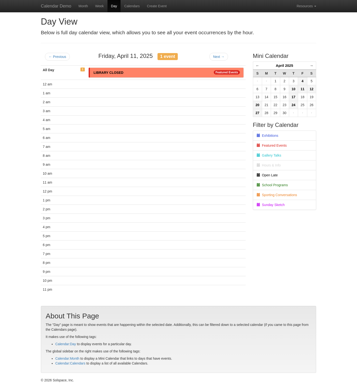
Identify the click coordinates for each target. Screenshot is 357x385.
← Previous (57, 57)
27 (257, 113)
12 (312, 89)
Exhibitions (267, 136)
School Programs (272, 185)
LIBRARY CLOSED (108, 73)
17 (293, 97)
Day (114, 6)
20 (257, 105)
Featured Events (226, 72)
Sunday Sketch (271, 205)
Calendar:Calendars (70, 363)
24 (293, 105)
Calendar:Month (67, 358)
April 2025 (284, 65)
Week (99, 6)
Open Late (267, 175)
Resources (306, 6)
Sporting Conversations (277, 195)
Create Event (157, 6)
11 (303, 89)
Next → (218, 57)
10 (293, 89)
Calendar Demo (56, 6)
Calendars (132, 6)
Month (83, 6)
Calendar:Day (65, 344)
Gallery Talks (269, 155)
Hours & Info (269, 165)
